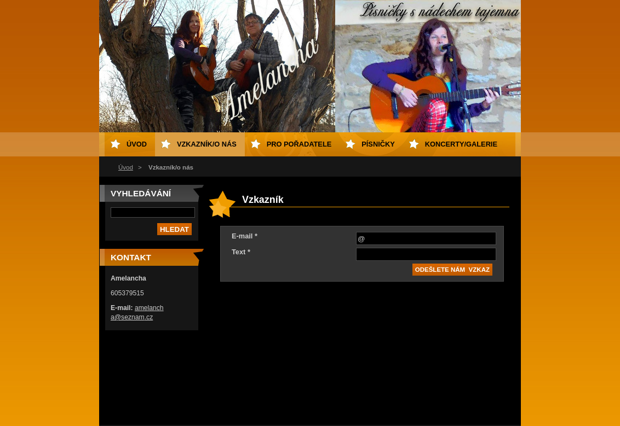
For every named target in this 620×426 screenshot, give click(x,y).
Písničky (377, 144)
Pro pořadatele (299, 144)
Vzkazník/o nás (207, 144)
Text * (241, 252)
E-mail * (244, 236)
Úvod (125, 167)
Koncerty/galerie (461, 144)
